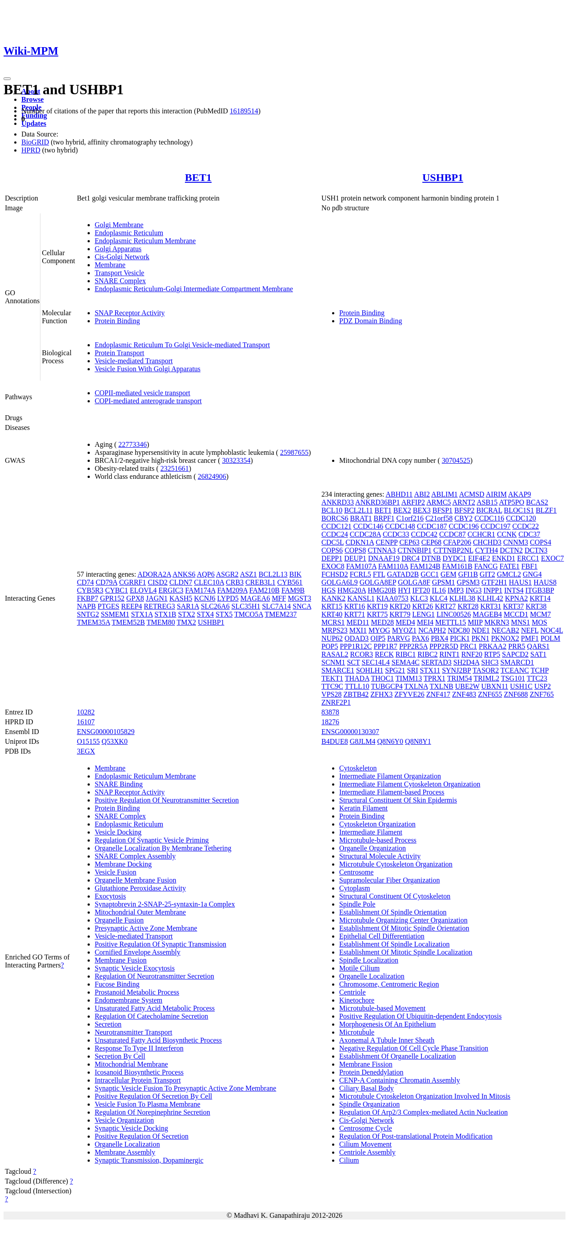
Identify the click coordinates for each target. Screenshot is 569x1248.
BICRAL (489, 510)
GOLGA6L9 (339, 582)
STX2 (186, 614)
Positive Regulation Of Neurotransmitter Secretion (167, 800)
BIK (295, 574)
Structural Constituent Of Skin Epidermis (398, 800)
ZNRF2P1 (336, 702)
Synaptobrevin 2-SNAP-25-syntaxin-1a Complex (165, 904)
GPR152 (112, 598)
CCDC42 (424, 534)
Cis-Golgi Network (122, 257)
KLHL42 (490, 598)
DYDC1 (454, 558)
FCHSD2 (334, 574)
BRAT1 (361, 518)
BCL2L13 (273, 574)
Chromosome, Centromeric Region (389, 984)
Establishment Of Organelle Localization (397, 1056)
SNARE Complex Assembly (135, 856)
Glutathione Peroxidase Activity (140, 888)
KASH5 (180, 598)
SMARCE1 (337, 670)
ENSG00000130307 (350, 731)
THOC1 (382, 678)
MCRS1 (333, 622)
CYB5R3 (90, 590)
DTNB (431, 558)
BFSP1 (443, 510)
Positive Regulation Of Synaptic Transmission (160, 944)
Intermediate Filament (370, 832)
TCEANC (515, 670)
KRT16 (354, 606)
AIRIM (496, 494)
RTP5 (492, 654)
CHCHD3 (487, 542)
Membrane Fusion (121, 960)
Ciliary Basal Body (366, 1088)
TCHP (540, 670)
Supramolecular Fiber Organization (389, 880)
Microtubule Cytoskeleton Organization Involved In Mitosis (424, 1096)
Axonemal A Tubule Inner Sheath (386, 1040)
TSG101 (513, 678)
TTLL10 (357, 686)
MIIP (475, 622)
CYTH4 (486, 550)
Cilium (349, 1160)
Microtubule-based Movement (382, 1008)
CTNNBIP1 (414, 550)
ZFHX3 (381, 694)
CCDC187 (432, 526)
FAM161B (457, 566)
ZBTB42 (356, 694)
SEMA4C (406, 662)
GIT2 (487, 574)
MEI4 (425, 622)
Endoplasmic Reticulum (129, 233)
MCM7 (540, 614)
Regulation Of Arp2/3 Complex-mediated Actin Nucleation (423, 1112)
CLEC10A (209, 582)
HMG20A (351, 590)
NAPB (86, 606)
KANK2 (333, 598)
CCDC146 (368, 526)
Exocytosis (110, 896)
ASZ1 (248, 574)
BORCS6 (334, 518)
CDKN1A (359, 542)
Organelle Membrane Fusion (135, 880)
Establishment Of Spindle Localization (394, 944)
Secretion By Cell (120, 1056)
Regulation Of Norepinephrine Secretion (152, 1112)
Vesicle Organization (124, 1120)
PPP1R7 (385, 646)
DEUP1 (355, 558)
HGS (328, 590)
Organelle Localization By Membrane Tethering (163, 848)
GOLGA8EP (378, 582)
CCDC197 (496, 526)
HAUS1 (520, 582)
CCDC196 (464, 526)
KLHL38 (462, 598)
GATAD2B (403, 574)
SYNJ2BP (456, 670)
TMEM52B (128, 622)
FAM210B (264, 590)
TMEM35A (93, 622)
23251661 (174, 468)
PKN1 (480, 638)
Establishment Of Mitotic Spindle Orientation (404, 928)
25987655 (294, 452)
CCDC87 (452, 534)
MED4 (405, 622)
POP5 (329, 646)
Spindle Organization (369, 1104)
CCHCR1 (481, 534)
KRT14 (540, 598)
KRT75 (377, 614)
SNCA (302, 606)
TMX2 (186, 622)
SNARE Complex (120, 281)
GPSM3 (468, 582)
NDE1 (481, 630)
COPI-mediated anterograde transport (148, 401)
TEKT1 (332, 678)
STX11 (430, 670)
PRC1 (468, 646)
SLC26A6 (215, 606)
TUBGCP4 (387, 686)
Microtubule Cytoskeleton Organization (396, 864)
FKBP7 (87, 598)
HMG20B (382, 590)
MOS (539, 622)
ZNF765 (542, 694)
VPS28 (331, 694)
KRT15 (331, 606)
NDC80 (459, 630)
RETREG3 (159, 606)
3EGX (86, 751)
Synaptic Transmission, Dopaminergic (149, 1160)
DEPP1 (331, 558)
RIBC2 (427, 654)
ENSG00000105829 (106, 731)
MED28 (382, 622)
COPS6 (332, 550)
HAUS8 (545, 582)
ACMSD (472, 494)
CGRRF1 (132, 582)
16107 (86, 722)
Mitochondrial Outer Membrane (140, 912)
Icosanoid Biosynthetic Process (139, 1072)
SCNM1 (333, 662)
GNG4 (532, 574)
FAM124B (425, 566)
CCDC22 (526, 526)
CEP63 (409, 542)
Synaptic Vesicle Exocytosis (135, 968)
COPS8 (355, 550)
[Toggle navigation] (7, 78)
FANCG (486, 566)
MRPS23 (334, 630)
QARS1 (538, 646)
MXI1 (358, 630)
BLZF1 (546, 510)
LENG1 (423, 614)
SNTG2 (88, 614)
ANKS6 (184, 574)
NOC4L (551, 630)
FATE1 (510, 566)
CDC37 (529, 534)
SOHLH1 (369, 670)
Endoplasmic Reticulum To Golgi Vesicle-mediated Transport (182, 345)
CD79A (106, 582)
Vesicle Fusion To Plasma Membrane (147, 1104)
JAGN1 (157, 598)
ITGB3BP (539, 590)
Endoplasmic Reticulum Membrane (145, 241)
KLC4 (439, 598)
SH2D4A (466, 662)
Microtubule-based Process (378, 840)
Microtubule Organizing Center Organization (403, 920)
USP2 (542, 686)
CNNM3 (515, 542)
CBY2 (463, 518)
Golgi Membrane (119, 225)
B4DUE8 (334, 741)
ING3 (473, 590)
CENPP (386, 542)
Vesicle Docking (118, 832)
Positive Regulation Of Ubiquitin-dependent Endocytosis (420, 1016)
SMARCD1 (517, 662)
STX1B (165, 614)
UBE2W (467, 686)
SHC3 (489, 662)
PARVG (398, 638)
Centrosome (356, 872)
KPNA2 (516, 598)
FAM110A (393, 566)
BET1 (198, 177)
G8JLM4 (363, 741)
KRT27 (445, 606)
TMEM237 (281, 614)
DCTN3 (536, 550)
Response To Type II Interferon (139, 1048)
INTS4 (514, 590)
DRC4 (410, 558)
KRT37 (513, 606)
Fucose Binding (117, 984)
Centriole (352, 992)
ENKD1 (503, 558)
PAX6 (420, 638)
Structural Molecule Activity (380, 856)
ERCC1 (528, 558)
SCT (353, 662)
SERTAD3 (436, 662)
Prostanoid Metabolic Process (137, 992)
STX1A (142, 614)
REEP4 (131, 606)
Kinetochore (356, 1000)
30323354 (236, 460)
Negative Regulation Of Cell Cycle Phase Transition (413, 1048)
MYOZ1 (404, 630)
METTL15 (450, 622)
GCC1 (430, 574)
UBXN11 (495, 686)
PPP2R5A (413, 646)
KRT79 (399, 614)
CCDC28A (365, 534)
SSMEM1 (115, 614)
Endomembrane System (128, 1000)
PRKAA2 (492, 646)
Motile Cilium (359, 968)
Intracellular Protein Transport (138, 1080)
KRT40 (331, 614)
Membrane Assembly (125, 1152)
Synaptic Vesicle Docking (131, 1128)
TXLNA (416, 686)
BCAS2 (537, 502)
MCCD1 (516, 614)
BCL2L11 (358, 510)
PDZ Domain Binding (370, 321)
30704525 (456, 460)
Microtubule (356, 1032)
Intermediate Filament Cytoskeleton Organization (409, 784)
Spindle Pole (357, 904)
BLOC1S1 (519, 510)
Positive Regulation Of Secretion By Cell (153, 1096)
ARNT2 (463, 502)
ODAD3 (357, 638)
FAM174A (200, 590)
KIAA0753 (393, 598)
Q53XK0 (114, 741)
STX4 (205, 614)
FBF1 (529, 566)
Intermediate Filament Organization (390, 776)
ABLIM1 (444, 494)
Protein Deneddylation (371, 1072)
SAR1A (188, 606)
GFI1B (468, 574)
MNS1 (520, 622)
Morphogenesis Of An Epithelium (387, 1024)
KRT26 (422, 606)
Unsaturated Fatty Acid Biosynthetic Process (158, 1040)
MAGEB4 (487, 614)
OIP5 (377, 638)
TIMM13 (409, 678)
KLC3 (419, 598)
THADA (357, 678)
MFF (279, 598)
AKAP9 (519, 494)
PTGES (109, 606)
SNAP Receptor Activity (130, 313)
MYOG (379, 630)
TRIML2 (486, 678)
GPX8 (135, 598)
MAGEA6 (255, 598)
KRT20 (399, 606)
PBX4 (439, 638)
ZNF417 (438, 694)
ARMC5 (438, 502)
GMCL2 (509, 574)
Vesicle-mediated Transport (134, 361)
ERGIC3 (170, 590)
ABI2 (422, 494)
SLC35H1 (246, 606)
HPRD (30, 150)
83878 (330, 712)
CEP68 (431, 542)
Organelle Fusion (119, 920)
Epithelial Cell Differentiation (382, 936)
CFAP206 (457, 542)
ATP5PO (511, 502)
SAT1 (538, 654)
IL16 (439, 590)
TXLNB (441, 686)
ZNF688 (516, 694)
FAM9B (293, 590)
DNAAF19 (384, 558)
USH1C (521, 686)
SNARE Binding (119, 784)
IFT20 (421, 590)
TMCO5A (248, 614)
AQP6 (206, 574)
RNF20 (471, 654)
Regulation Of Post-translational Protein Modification (416, 1136)
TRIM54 (459, 678)
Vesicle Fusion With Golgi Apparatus (147, 369)
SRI (412, 670)
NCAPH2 (432, 630)
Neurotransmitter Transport (133, 1032)
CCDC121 (336, 526)
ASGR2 (227, 574)
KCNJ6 (205, 598)
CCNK (507, 534)
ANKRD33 (337, 502)
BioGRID (35, 142)
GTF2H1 (494, 582)
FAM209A (232, 590)
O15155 (88, 741)
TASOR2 (486, 670)
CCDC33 (396, 534)
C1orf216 (410, 518)
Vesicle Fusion (115, 872)
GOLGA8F (414, 582)
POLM (550, 638)
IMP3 (456, 590)
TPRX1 (434, 678)
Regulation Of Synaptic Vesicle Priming (152, 840)
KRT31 (490, 606)
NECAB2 (505, 630)
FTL (379, 574)
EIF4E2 (479, 558)
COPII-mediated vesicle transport (142, 393)
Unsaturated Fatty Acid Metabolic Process (155, 1008)
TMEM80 (161, 622)
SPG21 (395, 670)
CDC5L (332, 542)
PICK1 (459, 638)
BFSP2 (464, 510)
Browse (32, 99)
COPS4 (540, 542)
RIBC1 (406, 654)
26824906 (212, 476)
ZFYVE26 (409, 694)
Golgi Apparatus (118, 249)
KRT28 (467, 606)
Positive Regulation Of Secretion (141, 1136)
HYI (404, 590)
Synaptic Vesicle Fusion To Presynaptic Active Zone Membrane (185, 1088)
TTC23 (537, 678)
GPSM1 (443, 582)
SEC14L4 (376, 662)
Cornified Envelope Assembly (137, 952)
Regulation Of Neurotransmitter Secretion (154, 976)
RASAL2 (334, 654)
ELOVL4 (143, 590)
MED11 (358, 622)
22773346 (132, 444)
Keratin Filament (363, 808)
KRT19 (377, 606)
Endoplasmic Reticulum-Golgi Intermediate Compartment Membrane (194, 289)
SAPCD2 (515, 654)
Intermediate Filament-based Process (391, 792)
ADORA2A (154, 574)
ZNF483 (464, 694)
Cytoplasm (354, 888)
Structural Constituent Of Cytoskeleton (394, 896)
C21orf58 (439, 518)
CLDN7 (180, 582)
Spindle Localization (368, 960)
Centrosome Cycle (365, 1128)
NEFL (529, 630)
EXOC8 (333, 566)
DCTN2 (511, 550)
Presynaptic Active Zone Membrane (146, 928)
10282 (86, 712)
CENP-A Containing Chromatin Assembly (399, 1080)
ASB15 (487, 502)
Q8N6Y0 (390, 741)
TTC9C (332, 686)
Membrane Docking (123, 864)
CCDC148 (400, 526)
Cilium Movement (365, 1144)
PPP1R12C (356, 646)
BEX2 (402, 510)
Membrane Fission (366, 1064)
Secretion (108, 1024)
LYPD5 (228, 598)
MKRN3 (497, 622)
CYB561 (290, 582)
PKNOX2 (505, 638)
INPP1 (493, 590)
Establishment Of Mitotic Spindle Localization (406, 952)
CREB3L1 (260, 582)
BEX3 (422, 510)
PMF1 (530, 638)
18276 (330, 722)
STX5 (224, 614)
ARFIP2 (413, 502)
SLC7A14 (276, 606)
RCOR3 (361, 654)
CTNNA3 (382, 550)
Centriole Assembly (367, 1152)
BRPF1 (383, 518)
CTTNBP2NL (453, 550)
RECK (384, 654)
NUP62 (332, 638)
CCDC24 (334, 534)
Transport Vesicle (119, 273)
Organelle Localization (127, 1144)
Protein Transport (119, 353)
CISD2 (158, 582)
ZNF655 (490, 694)
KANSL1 (360, 598)
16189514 (244, 111)
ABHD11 (399, 494)
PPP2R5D (443, 646)
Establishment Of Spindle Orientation (392, 912)
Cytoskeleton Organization (377, 824)
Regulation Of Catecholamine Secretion (151, 1016)
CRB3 (235, 582)
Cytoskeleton (358, 768)
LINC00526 (454, 614)
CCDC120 (521, 518)
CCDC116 (489, 518)
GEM (449, 574)
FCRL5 (360, 574)
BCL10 (331, 510)
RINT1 (449, 654)
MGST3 (299, 598)
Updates (33, 123)
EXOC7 (552, 558)
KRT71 (354, 614)
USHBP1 (442, 177)
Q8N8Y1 (418, 741)
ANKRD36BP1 (377, 502)
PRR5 (516, 646)
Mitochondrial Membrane (131, 1064)
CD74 (85, 582)
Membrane (110, 265)
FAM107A (361, 566)
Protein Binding (117, 321)
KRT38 (536, 606)
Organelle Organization (372, 848)
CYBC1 (116, 590)
